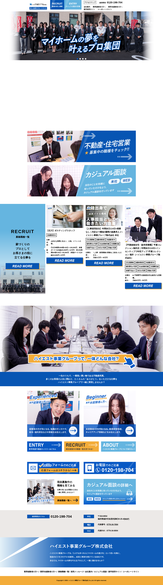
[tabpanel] (81, 35)
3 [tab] (82, 59)
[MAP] (126, 519)
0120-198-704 (114, 2)
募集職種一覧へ (64, 500)
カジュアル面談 (100, 572)
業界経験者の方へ (99, 7)
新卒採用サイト (89, 9)
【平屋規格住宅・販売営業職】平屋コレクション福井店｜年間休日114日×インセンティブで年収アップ (143, 251)
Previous (43, 249)
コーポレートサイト (105, 9)
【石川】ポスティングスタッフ (60, 230)
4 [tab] (85, 59)
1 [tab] (77, 59)
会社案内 (87, 7)
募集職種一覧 (63, 572)
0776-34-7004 (112, 524)
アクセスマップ (90, 2)
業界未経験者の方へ (115, 7)
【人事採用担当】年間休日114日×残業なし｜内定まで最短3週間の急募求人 (104, 232)
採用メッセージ (77, 572)
